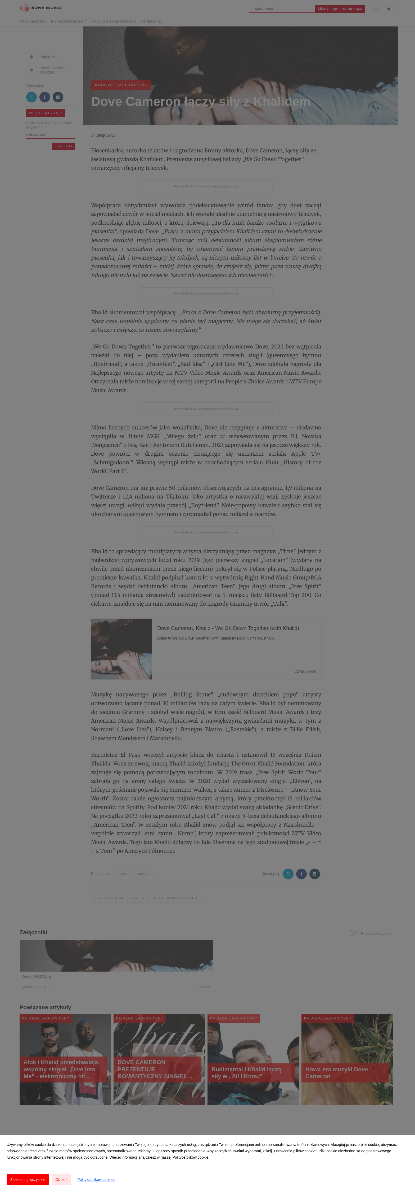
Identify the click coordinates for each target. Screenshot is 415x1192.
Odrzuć (61, 1179)
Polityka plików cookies (96, 1179)
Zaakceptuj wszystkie (27, 1179)
